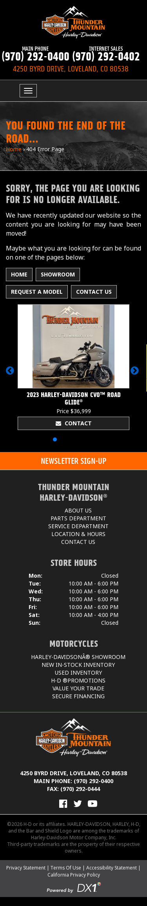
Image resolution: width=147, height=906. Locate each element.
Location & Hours (78, 534)
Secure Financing (78, 696)
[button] (11, 374)
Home (14, 149)
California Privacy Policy (73, 874)
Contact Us (94, 291)
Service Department (78, 526)
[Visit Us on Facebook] (63, 803)
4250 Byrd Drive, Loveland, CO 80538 (73, 773)
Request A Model (37, 291)
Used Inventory (78, 672)
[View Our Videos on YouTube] (92, 803)
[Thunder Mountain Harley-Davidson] (73, 22)
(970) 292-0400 (35, 53)
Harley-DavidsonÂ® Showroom (78, 657)
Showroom (58, 274)
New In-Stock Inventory (78, 664)
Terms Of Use (66, 867)
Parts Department (78, 518)
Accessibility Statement (111, 867)
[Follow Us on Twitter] (77, 803)
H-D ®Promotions (78, 680)
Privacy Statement (25, 867)
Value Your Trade (78, 688)
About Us (78, 510)
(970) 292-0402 (106, 53)
